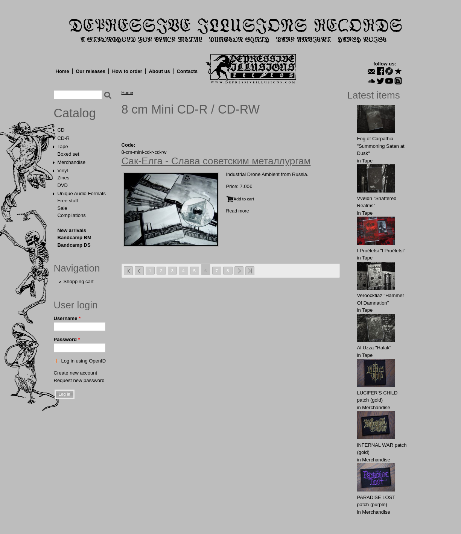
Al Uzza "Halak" (374, 347)
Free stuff (68, 200)
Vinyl (63, 170)
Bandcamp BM (74, 237)
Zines (64, 178)
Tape (63, 146)
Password (67, 339)
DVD (63, 185)
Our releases (90, 71)
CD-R (64, 138)
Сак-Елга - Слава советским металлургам (216, 161)
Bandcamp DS (74, 245)
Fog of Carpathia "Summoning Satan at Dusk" (381, 146)
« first (128, 270)
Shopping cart (79, 281)
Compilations (72, 215)
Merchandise (71, 162)
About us (159, 71)
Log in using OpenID (83, 361)
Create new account (75, 373)
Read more (237, 211)
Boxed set (68, 154)
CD (61, 130)
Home (62, 71)
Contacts (187, 71)
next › (238, 270)
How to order (127, 71)
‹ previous (139, 270)
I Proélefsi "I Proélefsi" (381, 250)
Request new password (79, 380)
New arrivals (72, 230)
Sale (62, 208)
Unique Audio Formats (82, 193)
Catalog (75, 113)
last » (249, 270)
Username (67, 318)
